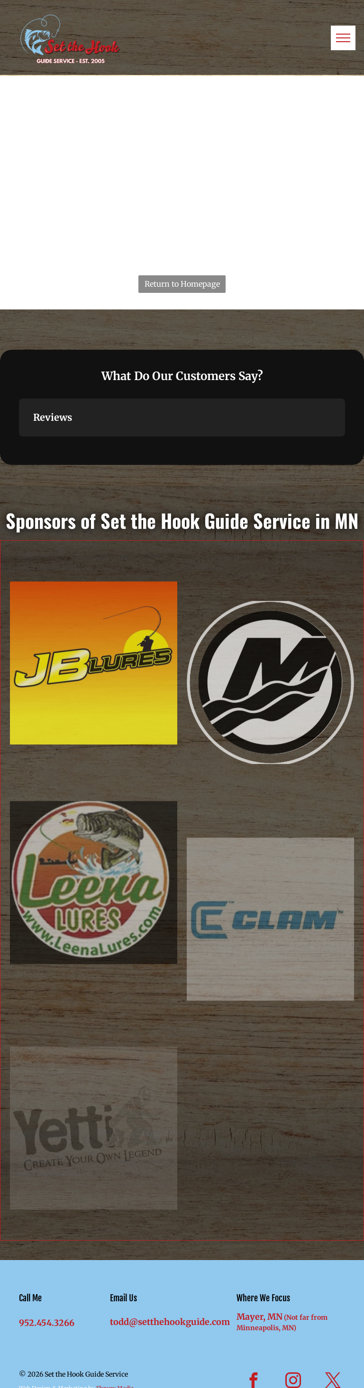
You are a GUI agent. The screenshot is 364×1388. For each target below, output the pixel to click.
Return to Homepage (182, 284)
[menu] (343, 38)
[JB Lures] (93, 765)
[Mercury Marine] (270, 795)
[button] (19, 446)
